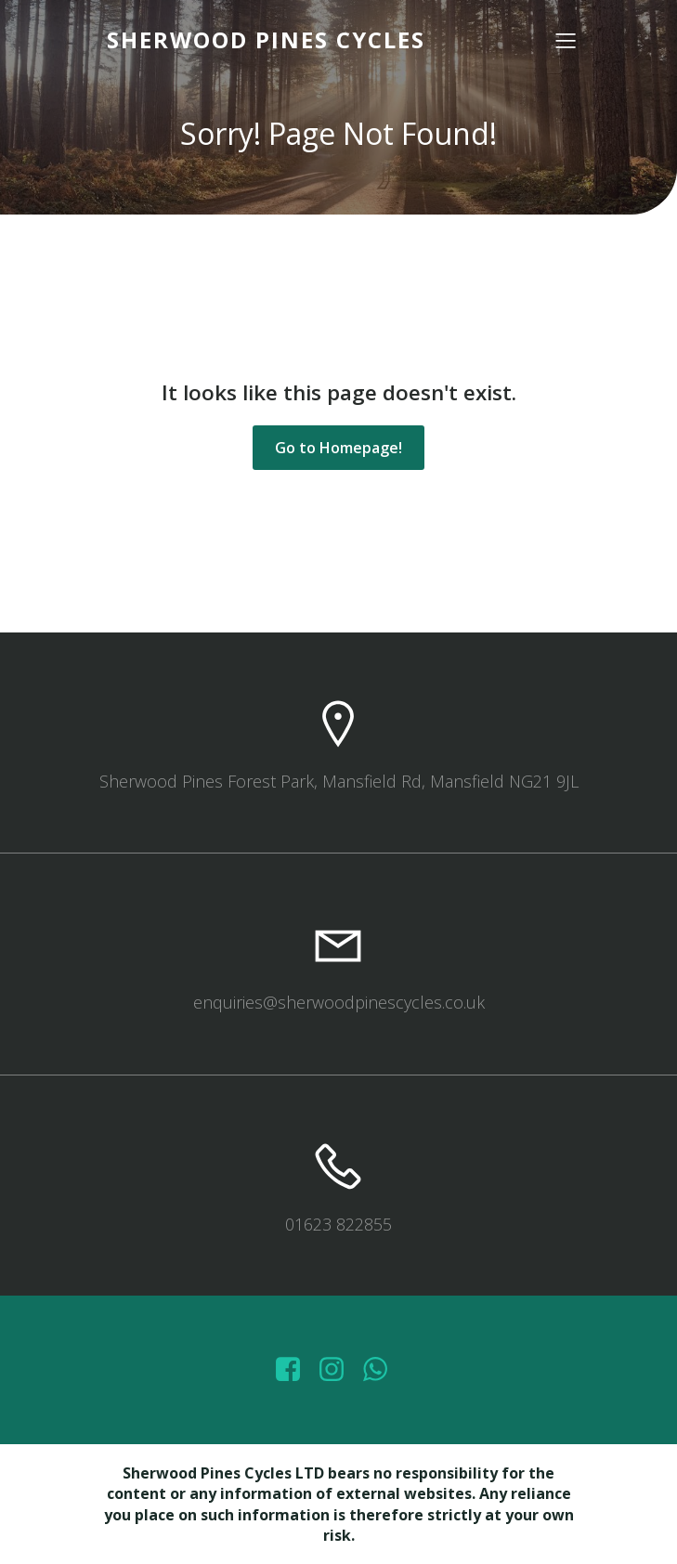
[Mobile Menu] (566, 40)
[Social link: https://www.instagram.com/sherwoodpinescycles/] (338, 1370)
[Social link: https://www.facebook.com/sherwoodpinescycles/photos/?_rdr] (295, 1370)
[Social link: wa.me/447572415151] (382, 1370)
